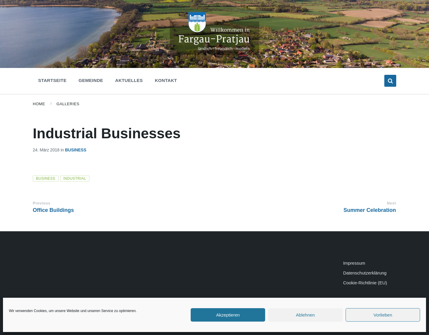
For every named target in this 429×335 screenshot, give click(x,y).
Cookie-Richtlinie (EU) (365, 282)
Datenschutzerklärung (365, 272)
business (45, 178)
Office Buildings (53, 210)
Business (75, 150)
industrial (74, 178)
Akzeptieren (228, 314)
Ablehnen (305, 314)
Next (391, 203)
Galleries (68, 104)
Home (39, 104)
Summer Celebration (369, 210)
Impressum (354, 263)
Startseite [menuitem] (52, 80)
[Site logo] (214, 53)
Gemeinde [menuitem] (91, 80)
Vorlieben (383, 314)
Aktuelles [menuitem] (129, 80)
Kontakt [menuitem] (166, 80)
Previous (41, 203)
